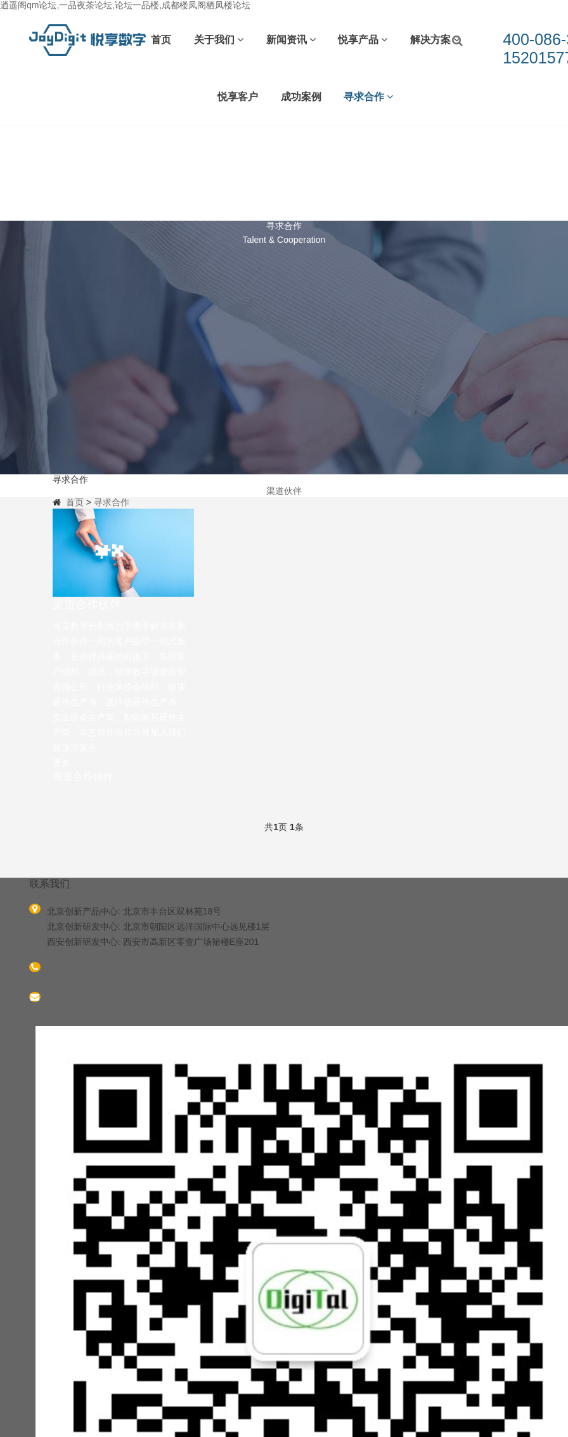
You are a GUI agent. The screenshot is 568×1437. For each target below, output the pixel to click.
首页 (161, 39)
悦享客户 (237, 96)
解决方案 (435, 39)
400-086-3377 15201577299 (143, 969)
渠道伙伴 (284, 491)
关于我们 (218, 39)
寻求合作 (368, 96)
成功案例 (301, 96)
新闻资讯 (291, 39)
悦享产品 (362, 39)
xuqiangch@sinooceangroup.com (122, 999)
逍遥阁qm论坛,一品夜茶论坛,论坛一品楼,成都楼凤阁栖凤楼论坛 (125, 5)
